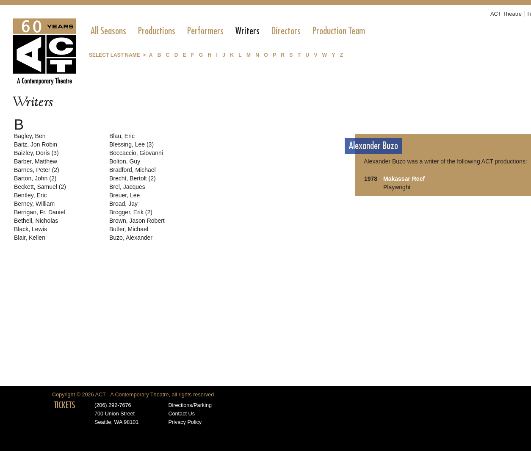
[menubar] (228, 30)
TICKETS (64, 405)
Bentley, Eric (30, 195)
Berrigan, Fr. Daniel (39, 212)
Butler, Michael (128, 229)
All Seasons (108, 31)
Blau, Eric (122, 136)
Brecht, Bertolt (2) (132, 178)
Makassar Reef (404, 178)
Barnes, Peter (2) (36, 169)
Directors (286, 31)
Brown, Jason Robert (137, 220)
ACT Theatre (506, 14)
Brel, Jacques (127, 186)
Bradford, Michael (132, 169)
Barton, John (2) (35, 178)
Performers (205, 31)
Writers (247, 31)
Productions (156, 31)
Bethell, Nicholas (36, 220)
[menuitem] (108, 30)
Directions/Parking (190, 405)
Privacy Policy (185, 422)
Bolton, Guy (124, 161)
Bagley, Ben (29, 136)
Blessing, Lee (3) (131, 144)
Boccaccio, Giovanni (136, 152)
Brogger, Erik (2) (130, 212)
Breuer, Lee (124, 195)
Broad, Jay (123, 203)
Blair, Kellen (29, 237)
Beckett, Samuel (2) (40, 186)
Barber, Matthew (35, 161)
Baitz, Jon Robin (35, 144)
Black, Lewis (30, 229)
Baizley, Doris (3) (36, 152)
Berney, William (34, 203)
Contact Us (181, 414)
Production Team (339, 31)
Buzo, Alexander (130, 237)
